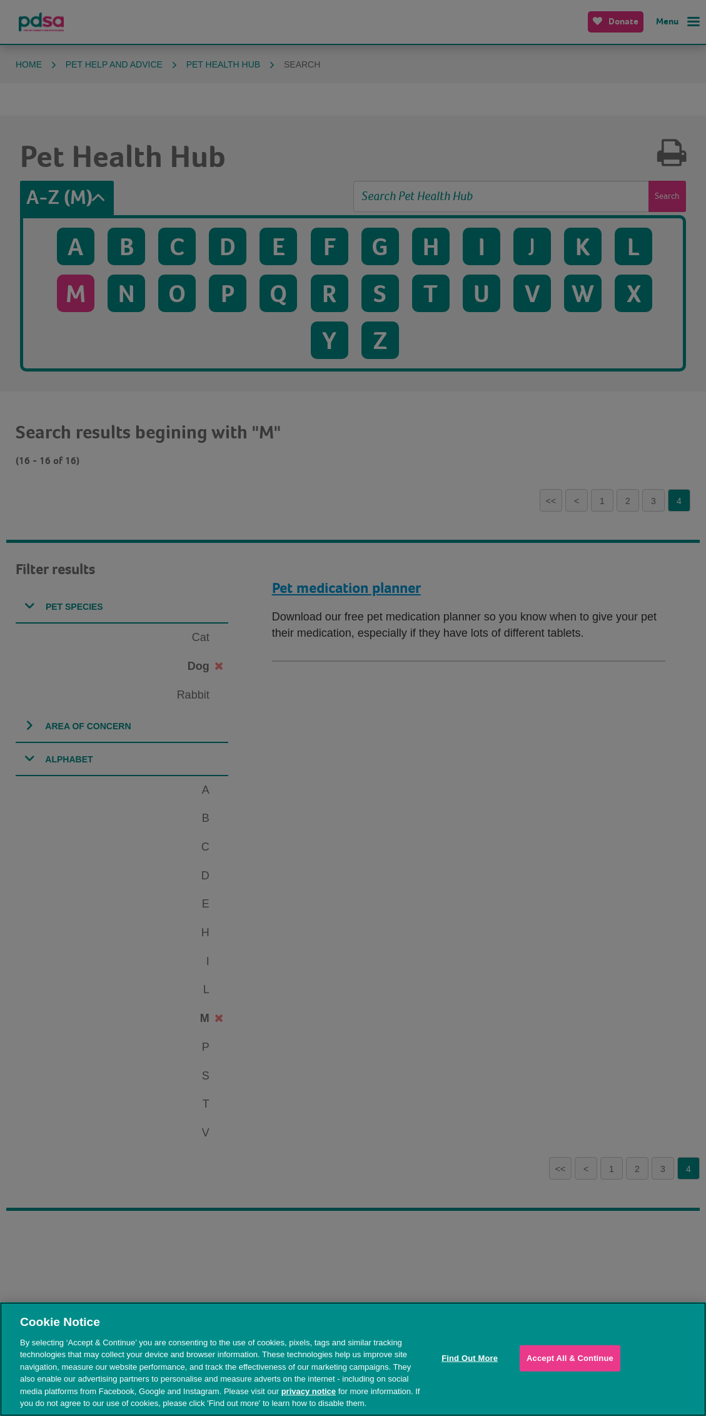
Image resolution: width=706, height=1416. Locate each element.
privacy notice (308, 1391)
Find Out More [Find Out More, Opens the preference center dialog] (469, 1358)
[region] (353, 1359)
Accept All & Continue (570, 1358)
